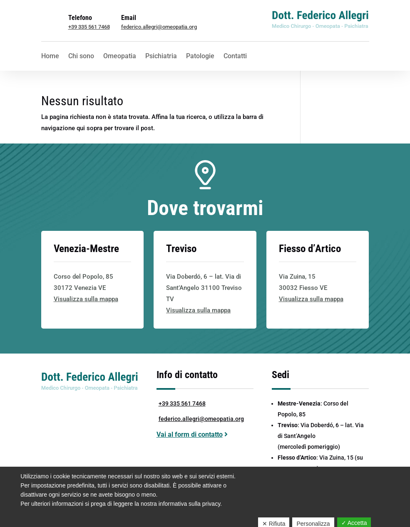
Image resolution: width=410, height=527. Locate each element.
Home (50, 56)
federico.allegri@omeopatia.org (159, 27)
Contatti (235, 56)
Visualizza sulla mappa (86, 299)
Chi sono (81, 56)
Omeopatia (119, 56)
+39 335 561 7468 (89, 27)
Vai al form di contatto (190, 434)
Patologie (200, 56)
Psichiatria (161, 56)
